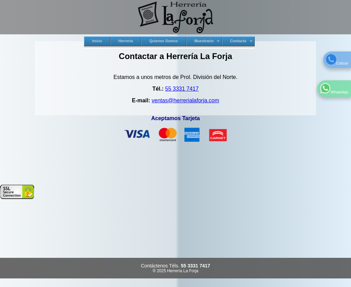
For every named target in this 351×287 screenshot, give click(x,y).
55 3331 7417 (182, 89)
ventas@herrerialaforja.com (185, 100)
